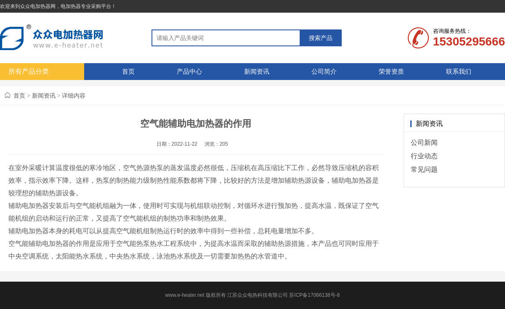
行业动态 (424, 156)
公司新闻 (424, 142)
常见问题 (424, 169)
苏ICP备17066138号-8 (314, 295)
